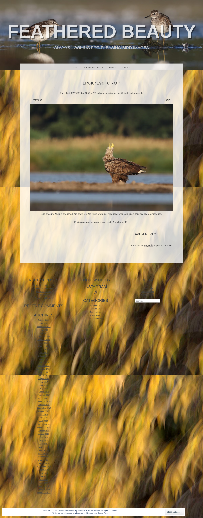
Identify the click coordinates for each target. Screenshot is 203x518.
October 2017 (43, 375)
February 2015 (43, 450)
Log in (147, 285)
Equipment (95, 309)
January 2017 (43, 398)
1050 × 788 (90, 93)
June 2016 (43, 418)
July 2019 (44, 349)
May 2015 (43, 440)
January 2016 (43, 424)
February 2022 (43, 336)
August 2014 (43, 470)
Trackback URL (120, 222)
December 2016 (44, 401)
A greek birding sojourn (43, 288)
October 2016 (43, 405)
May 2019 (43, 353)
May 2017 (43, 388)
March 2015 (44, 447)
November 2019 (44, 346)
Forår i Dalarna (43, 295)
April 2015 (43, 444)
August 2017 (43, 379)
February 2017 (43, 395)
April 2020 (43, 343)
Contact (126, 67)
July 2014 (44, 473)
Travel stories (95, 315)
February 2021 (43, 340)
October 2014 (43, 463)
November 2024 (44, 327)
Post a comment (82, 222)
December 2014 (44, 457)
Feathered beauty (101, 31)
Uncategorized (96, 318)
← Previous (36, 100)
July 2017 (44, 382)
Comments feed (147, 292)
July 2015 (44, 437)
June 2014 (43, 476)
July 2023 (44, 330)
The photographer (94, 67)
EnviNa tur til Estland (44, 298)
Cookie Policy (103, 513)
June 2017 (43, 385)
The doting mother (43, 292)
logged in (148, 245)
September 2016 (44, 408)
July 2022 (44, 333)
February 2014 (43, 489)
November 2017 (44, 372)
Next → (169, 100)
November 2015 (44, 427)
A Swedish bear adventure (44, 285)
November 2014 (44, 460)
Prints (112, 67)
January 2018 (43, 366)
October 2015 (43, 431)
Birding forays (96, 305)
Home (75, 67)
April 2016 (43, 421)
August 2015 (43, 434)
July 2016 (44, 414)
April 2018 (43, 359)
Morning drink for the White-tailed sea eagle (121, 93)
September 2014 (44, 466)
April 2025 (43, 323)
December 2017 (44, 369)
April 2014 (43, 483)
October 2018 (43, 356)
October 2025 (43, 320)
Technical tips (96, 312)
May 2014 (43, 480)
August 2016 (43, 411)
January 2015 (43, 454)
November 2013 (44, 493)
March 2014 (44, 486)
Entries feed (148, 288)
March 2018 (44, 362)
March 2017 (44, 392)
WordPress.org (147, 295)
